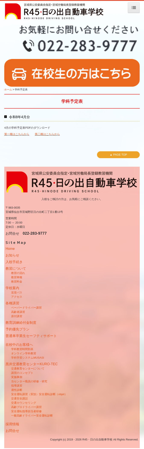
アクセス (16, 296)
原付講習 (16, 316)
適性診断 (16, 390)
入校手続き (14, 262)
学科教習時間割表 (22, 349)
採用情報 (12, 424)
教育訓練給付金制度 (21, 322)
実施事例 (16, 377)
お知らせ (12, 255)
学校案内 (12, 288)
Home (10, 248)
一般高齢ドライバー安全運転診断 (32, 415)
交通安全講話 (19, 398)
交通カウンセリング (23, 402)
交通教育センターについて (27, 368)
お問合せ (12, 431)
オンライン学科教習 (23, 353)
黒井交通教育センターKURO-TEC (32, 364)
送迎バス (16, 292)
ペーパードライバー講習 (26, 307)
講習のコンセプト (22, 372)
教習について (16, 268)
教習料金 (16, 281)
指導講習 (16, 385)
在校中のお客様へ (19, 344)
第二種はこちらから (47, 134)
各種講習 (12, 303)
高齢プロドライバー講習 (26, 407)
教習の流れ (18, 273)
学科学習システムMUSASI (27, 357)
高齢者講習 (18, 312)
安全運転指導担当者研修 (26, 411)
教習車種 (16, 277)
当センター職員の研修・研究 (29, 381)
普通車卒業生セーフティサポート (31, 336)
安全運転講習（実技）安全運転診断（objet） (39, 394)
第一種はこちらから (16, 134)
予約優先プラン (17, 329)
